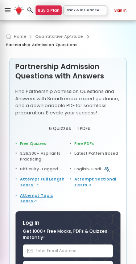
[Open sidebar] (7, 10)
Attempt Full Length (42, 182)
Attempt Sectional (95, 181)
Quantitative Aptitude (59, 36)
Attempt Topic (36, 198)
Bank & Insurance (85, 10)
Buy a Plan (48, 10)
